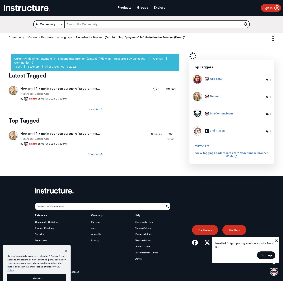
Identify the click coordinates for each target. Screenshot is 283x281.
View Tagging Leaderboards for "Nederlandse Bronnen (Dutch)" (231, 154)
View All (95, 109)
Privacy (95, 240)
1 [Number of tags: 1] (270, 79)
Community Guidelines (47, 222)
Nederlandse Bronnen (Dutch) (95, 37)
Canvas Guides (143, 228)
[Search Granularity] (49, 24)
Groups (142, 7)
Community (16, 37)
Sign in (267, 8)
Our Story (234, 230)
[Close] (66, 258)
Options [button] (269, 38)
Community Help (144, 222)
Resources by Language (56, 37)
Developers (41, 240)
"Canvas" (158, 58)
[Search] (157, 24)
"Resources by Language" (129, 58)
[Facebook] (195, 243)
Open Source (42, 246)
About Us (96, 234)
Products (124, 7)
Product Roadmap (45, 228)
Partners (95, 222)
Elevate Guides (143, 240)
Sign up (266, 255)
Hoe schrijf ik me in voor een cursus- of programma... (60, 88)
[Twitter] (207, 243)
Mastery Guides (143, 234)
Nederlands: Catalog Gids (34, 93)
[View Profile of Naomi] (33, 98)
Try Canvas (205, 230)
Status (138, 258)
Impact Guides (142, 246)
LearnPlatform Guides (146, 252)
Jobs (93, 228)
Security (39, 234)
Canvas (32, 37)
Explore (159, 7)
